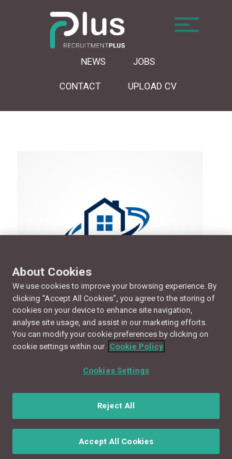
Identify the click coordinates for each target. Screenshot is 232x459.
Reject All (116, 407)
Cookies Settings (116, 373)
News (93, 61)
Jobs (144, 61)
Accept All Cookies (116, 443)
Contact (80, 86)
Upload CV (152, 86)
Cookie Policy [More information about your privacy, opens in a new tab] (136, 348)
